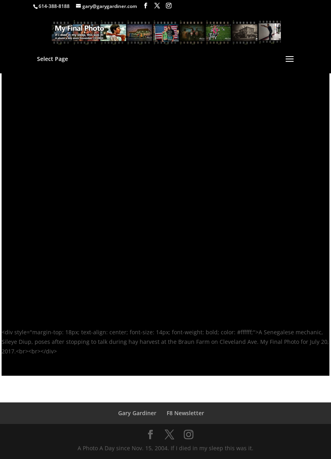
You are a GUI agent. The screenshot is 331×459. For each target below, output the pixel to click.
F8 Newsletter (185, 413)
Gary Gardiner (137, 413)
